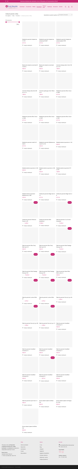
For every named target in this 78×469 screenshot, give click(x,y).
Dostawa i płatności (44, 455)
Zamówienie (23, 449)
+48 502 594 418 (63, 446)
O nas (41, 444)
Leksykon (41, 449)
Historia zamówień (24, 444)
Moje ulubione (23, 453)
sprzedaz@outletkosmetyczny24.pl (67, 445)
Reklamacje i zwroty (44, 457)
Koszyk (22, 451)
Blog (41, 447)
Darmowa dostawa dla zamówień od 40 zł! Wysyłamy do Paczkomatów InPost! (39, 1)
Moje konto (23, 447)
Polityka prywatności (44, 459)
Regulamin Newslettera (44, 453)
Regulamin (42, 451)
